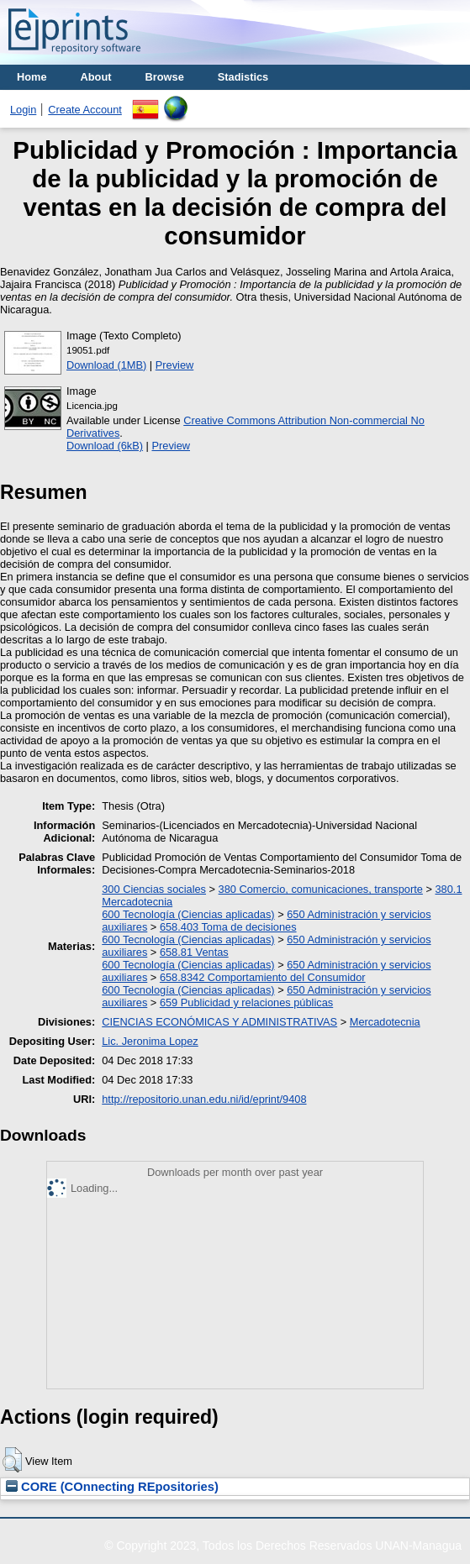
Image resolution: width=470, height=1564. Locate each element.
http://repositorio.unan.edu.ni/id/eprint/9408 (204, 1099)
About (96, 77)
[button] (12, 1459)
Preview (175, 365)
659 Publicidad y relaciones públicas (246, 1002)
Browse (164, 77)
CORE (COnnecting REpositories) (112, 1486)
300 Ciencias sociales (154, 889)
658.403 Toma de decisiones (228, 927)
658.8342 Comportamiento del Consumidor (263, 977)
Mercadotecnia (385, 1022)
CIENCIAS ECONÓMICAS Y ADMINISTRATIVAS (219, 1022)
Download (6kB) (104, 445)
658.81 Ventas (194, 952)
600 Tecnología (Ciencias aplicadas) (188, 914)
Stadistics (243, 77)
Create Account (85, 109)
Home (32, 77)
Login (23, 109)
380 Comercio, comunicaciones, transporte (321, 889)
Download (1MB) (106, 365)
